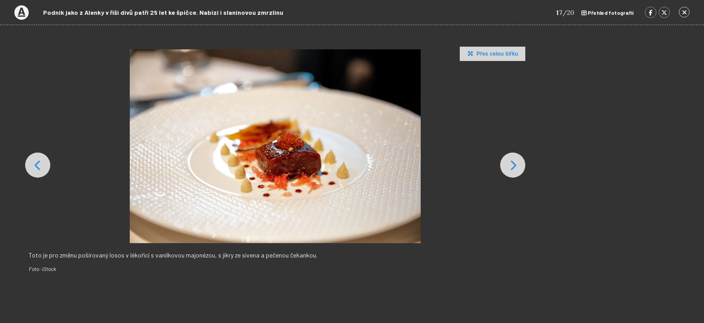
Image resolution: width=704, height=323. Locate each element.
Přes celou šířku (492, 53)
